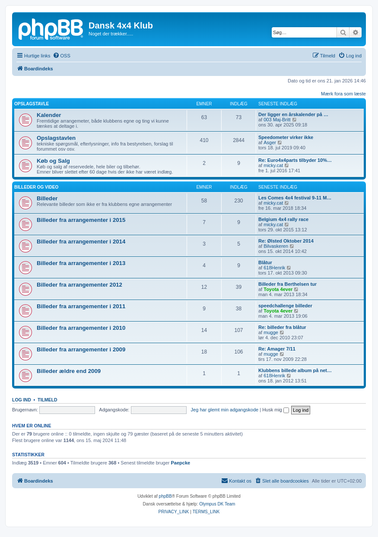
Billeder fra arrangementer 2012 (79, 284)
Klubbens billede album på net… (295, 370)
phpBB (165, 496)
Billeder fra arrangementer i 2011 (81, 306)
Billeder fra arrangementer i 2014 (81, 241)
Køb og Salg (53, 161)
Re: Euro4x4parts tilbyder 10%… (295, 160)
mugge (271, 332)
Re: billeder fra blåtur (282, 327)
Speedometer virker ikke (285, 137)
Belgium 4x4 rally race (283, 219)
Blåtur (265, 262)
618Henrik (274, 267)
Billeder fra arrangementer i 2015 (81, 220)
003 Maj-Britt (277, 119)
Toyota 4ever (278, 289)
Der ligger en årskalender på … (293, 114)
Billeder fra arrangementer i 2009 (81, 349)
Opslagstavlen (56, 138)
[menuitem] (61, 56)
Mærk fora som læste (343, 93)
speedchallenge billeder (285, 305)
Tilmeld (47, 399)
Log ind (21, 399)
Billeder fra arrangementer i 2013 (81, 263)
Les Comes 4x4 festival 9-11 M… (294, 197)
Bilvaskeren (276, 246)
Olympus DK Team (217, 504)
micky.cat (273, 165)
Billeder (47, 198)
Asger (270, 142)
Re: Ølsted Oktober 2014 (286, 240)
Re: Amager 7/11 (276, 348)
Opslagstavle (31, 103)
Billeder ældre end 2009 (69, 371)
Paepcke (180, 462)
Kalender (49, 115)
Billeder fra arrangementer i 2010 (81, 328)
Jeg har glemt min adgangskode (225, 409)
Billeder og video (36, 187)
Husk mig (275, 409)
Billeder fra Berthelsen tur (287, 284)
